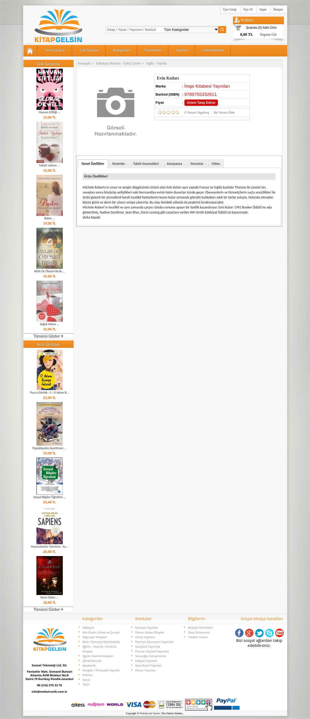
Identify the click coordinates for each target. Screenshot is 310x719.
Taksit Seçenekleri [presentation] (146, 163)
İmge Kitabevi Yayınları (207, 86)
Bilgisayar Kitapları (95, 637)
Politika (87, 675)
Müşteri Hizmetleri (200, 627)
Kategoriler (121, 50)
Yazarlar (182, 50)
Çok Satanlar (89, 50)
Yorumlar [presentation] (196, 163)
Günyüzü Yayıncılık (147, 646)
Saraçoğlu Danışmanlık (150, 656)
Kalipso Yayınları (146, 661)
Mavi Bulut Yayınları (148, 665)
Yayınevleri (152, 50)
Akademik (89, 665)
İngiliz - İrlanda (156, 63)
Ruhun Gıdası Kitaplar (150, 632)
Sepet (262, 9)
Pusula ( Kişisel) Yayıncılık (152, 651)
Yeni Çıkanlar (55, 50)
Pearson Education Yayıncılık (154, 642)
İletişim (278, 9)
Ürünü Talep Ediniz (201, 103)
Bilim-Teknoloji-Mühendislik (101, 642)
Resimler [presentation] (118, 163)
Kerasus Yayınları (146, 627)
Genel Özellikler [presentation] (93, 163)
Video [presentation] (216, 163)
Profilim (247, 20)
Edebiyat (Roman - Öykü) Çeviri (118, 63)
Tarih (86, 684)
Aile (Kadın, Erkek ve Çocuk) (101, 632)
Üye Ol (247, 9)
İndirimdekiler (213, 50)
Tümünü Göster (48, 336)
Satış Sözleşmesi (199, 632)
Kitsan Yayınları (145, 670)
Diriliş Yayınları (145, 637)
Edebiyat (88, 627)
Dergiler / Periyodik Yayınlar (101, 670)
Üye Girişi (229, 9)
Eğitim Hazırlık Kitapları (98, 656)
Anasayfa (84, 63)
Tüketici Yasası (198, 637)
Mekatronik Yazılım (150, 713)
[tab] (93, 164)
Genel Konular (92, 661)
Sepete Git (268, 34)
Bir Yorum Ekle (224, 113)
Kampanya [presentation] (174, 163)
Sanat (86, 680)
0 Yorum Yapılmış (197, 113)
